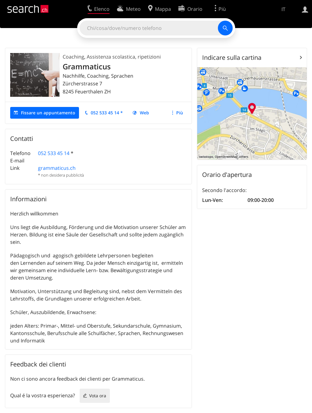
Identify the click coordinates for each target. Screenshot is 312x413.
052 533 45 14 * (107, 113)
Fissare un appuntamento (48, 113)
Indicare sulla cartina (231, 57)
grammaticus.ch (57, 168)
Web (144, 113)
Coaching (73, 56)
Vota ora (97, 396)
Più (179, 113)
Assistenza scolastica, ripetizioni (124, 56)
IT (283, 9)
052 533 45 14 (53, 153)
